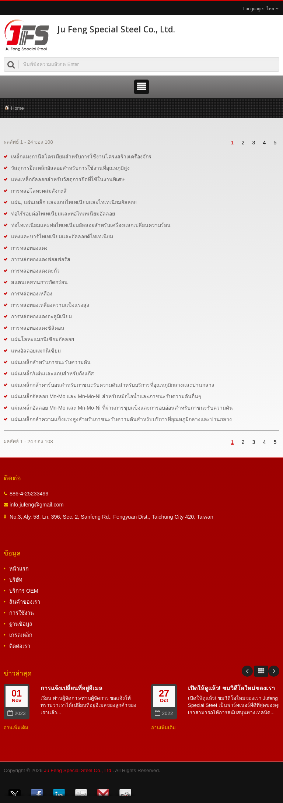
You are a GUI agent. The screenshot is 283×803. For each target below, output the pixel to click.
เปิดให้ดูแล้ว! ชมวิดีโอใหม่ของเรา (231, 688)
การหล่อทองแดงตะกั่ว (35, 271)
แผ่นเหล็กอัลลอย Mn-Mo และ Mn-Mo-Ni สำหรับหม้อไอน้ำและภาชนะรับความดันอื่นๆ (106, 396)
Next (273, 671)
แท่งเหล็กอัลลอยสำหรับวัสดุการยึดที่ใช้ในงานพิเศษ (68, 179)
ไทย (270, 8)
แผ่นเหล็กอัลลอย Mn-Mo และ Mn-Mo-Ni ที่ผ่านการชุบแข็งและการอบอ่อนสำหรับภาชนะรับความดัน (122, 408)
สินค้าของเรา (24, 602)
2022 (164, 713)
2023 (16, 713)
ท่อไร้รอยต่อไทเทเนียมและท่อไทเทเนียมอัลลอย (63, 214)
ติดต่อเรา (19, 646)
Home (17, 108)
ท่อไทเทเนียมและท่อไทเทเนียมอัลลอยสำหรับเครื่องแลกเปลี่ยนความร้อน (91, 225)
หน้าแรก (19, 569)
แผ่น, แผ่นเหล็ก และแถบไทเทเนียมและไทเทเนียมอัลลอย (74, 202)
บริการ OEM (23, 591)
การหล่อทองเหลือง (31, 294)
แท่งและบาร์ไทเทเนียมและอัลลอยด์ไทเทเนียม (62, 236)
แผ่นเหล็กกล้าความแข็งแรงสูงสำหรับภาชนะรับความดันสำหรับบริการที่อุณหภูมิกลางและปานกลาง (121, 419)
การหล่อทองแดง (29, 248)
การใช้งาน (21, 613)
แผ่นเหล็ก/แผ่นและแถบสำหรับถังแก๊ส (52, 373)
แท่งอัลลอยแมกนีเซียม (36, 351)
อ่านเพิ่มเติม (16, 727)
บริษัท (15, 580)
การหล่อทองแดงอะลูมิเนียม (41, 316)
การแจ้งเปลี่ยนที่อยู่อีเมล (71, 688)
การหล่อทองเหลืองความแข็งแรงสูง (50, 305)
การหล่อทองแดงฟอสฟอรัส (40, 259)
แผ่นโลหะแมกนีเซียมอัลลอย (42, 339)
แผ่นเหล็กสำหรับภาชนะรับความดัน (51, 362)
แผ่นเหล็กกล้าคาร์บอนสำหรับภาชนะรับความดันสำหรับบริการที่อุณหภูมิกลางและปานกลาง (112, 385)
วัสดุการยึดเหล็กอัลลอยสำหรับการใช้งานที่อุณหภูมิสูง (70, 168)
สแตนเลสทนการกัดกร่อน (39, 282)
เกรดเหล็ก (20, 635)
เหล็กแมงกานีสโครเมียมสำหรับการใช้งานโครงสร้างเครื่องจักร (81, 156)
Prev (247, 671)
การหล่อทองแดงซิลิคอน (37, 328)
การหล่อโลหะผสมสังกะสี (39, 191)
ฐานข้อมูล (20, 624)
